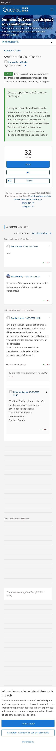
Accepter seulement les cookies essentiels (28, 732)
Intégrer (28, 206)
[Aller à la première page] (15, 9)
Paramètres (28, 741)
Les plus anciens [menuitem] (40, 233)
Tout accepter (28, 723)
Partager (28, 202)
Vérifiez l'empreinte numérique (28, 199)
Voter (37, 164)
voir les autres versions (40, 196)
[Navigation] (51, 9)
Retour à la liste (12, 50)
